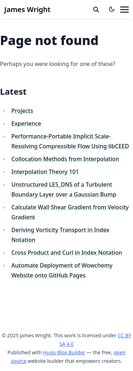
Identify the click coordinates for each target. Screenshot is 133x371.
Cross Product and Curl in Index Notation (66, 252)
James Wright (27, 9)
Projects (22, 111)
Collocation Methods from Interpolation (65, 159)
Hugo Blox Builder (64, 352)
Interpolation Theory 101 (45, 172)
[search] (96, 9)
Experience (26, 123)
